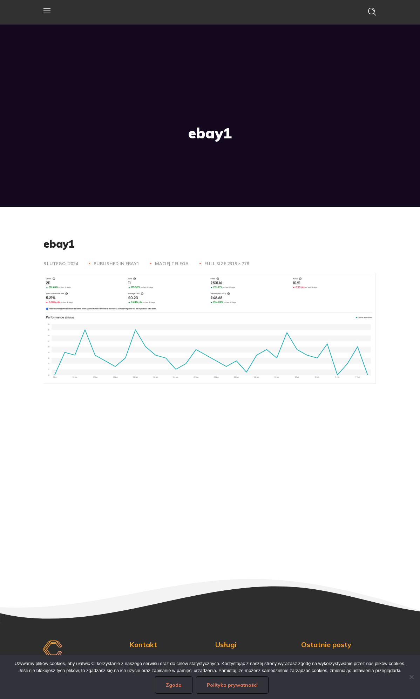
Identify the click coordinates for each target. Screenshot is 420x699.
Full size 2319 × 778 (226, 263)
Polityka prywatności (232, 685)
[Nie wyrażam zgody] (411, 676)
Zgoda (174, 685)
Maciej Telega (172, 263)
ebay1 (132, 263)
